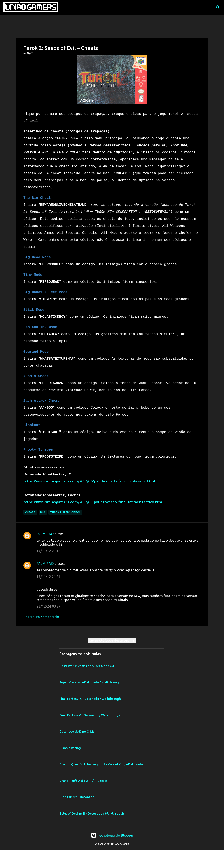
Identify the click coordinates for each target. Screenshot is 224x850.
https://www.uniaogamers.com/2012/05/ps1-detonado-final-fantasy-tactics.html (93, 502)
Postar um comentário (41, 616)
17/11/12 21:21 (48, 576)
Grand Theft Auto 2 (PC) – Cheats (83, 780)
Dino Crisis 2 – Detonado (77, 796)
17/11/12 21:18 (48, 550)
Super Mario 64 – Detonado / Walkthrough (90, 682)
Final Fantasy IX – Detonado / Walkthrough (90, 698)
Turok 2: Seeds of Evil (65, 511)
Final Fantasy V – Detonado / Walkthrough (90, 714)
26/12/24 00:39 (48, 606)
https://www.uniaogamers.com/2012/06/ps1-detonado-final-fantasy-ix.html (89, 481)
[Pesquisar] (217, 7)
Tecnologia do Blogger (112, 835)
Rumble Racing (70, 747)
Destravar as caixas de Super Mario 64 (87, 665)
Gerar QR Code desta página (112, 640)
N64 (42, 511)
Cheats (30, 511)
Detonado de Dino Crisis (77, 731)
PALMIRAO (45, 533)
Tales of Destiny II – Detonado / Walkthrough (92, 813)
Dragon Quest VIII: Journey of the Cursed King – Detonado (101, 764)
